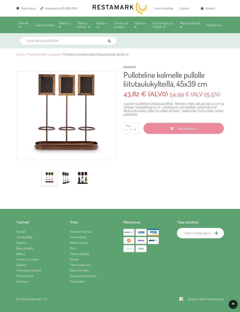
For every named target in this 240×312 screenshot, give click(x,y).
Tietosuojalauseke (80, 265)
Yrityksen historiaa (80, 231)
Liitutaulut (54, 54)
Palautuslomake (79, 270)
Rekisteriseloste (79, 243)
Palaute (74, 259)
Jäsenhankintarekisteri (83, 276)
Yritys (73, 248)
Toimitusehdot (78, 237)
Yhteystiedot (77, 281)
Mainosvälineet (36, 54)
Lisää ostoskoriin (183, 128)
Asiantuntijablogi (164, 8)
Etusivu (20, 54)
